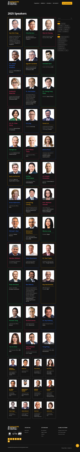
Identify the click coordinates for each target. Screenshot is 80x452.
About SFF (26, 432)
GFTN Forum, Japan (61, 432)
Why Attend (27, 430)
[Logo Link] (9, 439)
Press (42, 436)
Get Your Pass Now (67, 3)
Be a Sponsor (43, 430)
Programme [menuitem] (36, 3)
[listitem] (18, 447)
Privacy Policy (64, 448)
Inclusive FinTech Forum (62, 430)
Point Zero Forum (61, 434)
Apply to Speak (44, 432)
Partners (42, 434)
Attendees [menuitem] (49, 3)
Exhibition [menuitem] (43, 3)
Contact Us (70, 448)
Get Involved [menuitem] (55, 3)
